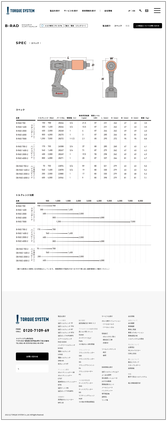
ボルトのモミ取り (109, 337)
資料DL (104, 397)
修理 (104, 355)
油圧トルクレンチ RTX (66, 333)
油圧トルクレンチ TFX (66, 326)
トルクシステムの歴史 (136, 339)
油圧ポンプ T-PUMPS (65, 391)
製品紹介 (107, 26)
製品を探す (55, 11)
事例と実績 (132, 329)
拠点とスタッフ (133, 362)
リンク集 (105, 400)
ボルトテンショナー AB (66, 372)
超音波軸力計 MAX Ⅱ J (87, 323)
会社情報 (108, 11)
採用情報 (131, 368)
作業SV (105, 343)
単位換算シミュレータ (109, 378)
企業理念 (131, 347)
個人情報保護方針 (134, 383)
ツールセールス (108, 324)
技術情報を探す (89, 11)
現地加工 (105, 333)
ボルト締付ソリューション (111, 321)
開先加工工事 (107, 340)
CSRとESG (132, 354)
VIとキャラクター (134, 350)
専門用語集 (106, 394)
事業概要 (131, 326)
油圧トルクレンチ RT (65, 329)
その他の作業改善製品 (86, 402)
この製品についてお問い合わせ (147, 26)
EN (134, 11)
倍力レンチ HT (63, 364)
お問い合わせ (32, 356)
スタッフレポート (134, 365)
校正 (104, 352)
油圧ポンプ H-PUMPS (65, 336)
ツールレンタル (108, 327)
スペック (118, 26)
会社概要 (131, 323)
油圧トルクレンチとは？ (110, 372)
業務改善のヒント (108, 384)
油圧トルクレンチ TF (65, 323)
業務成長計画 (133, 336)
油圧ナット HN (63, 388)
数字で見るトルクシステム (137, 377)
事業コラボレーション (136, 333)
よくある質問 (106, 375)
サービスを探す (71, 11)
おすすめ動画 (106, 381)
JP (129, 11)
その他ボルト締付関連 (86, 344)
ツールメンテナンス (109, 349)
